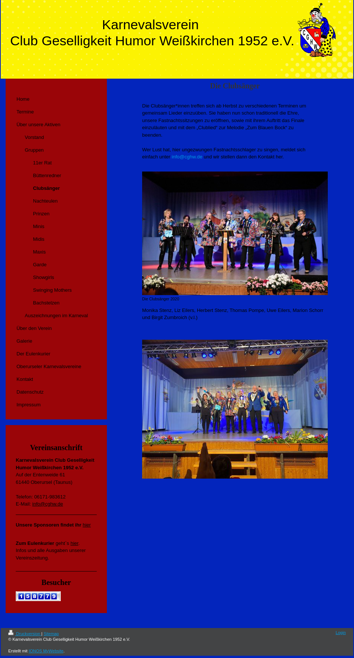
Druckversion (24, 633)
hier (86, 525)
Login (341, 632)
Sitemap (51, 633)
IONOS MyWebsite (45, 651)
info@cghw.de (187, 157)
